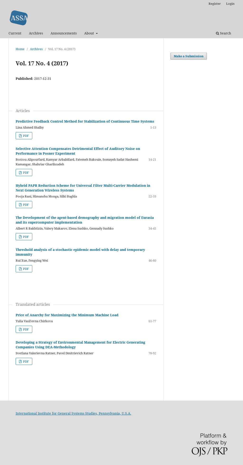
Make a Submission (189, 56)
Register (215, 3)
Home (20, 49)
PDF (25, 136)
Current (15, 33)
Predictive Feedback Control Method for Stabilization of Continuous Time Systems (85, 121)
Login (230, 3)
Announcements (64, 33)
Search (223, 33)
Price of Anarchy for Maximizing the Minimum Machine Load (67, 315)
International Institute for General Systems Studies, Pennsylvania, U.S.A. (73, 413)
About (89, 33)
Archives (36, 33)
